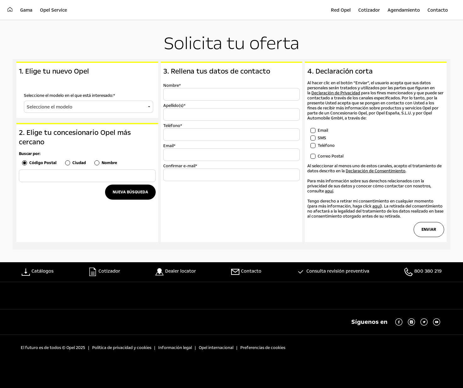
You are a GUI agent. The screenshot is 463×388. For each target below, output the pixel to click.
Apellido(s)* (174, 105)
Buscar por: (30, 153)
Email (323, 130)
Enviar (428, 229)
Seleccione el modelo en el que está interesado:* (69, 95)
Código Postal (43, 162)
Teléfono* (172, 125)
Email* (169, 145)
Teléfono (326, 145)
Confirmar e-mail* (180, 166)
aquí (329, 191)
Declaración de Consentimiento (375, 171)
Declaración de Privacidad (335, 93)
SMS (322, 138)
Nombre (109, 162)
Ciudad (79, 162)
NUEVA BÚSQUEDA (130, 192)
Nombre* (172, 85)
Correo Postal (330, 156)
